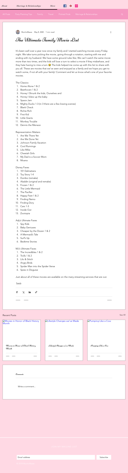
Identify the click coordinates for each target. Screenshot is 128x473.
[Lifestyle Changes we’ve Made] (64, 330)
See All (122, 315)
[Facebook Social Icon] (64, 5)
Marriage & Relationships (86, 14)
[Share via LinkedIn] (29, 292)
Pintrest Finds (64, 14)
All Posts (6, 14)
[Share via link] (36, 292)
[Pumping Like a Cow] (106, 330)
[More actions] (110, 32)
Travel (50, 14)
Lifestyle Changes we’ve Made (61, 345)
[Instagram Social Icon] (76, 5)
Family (40, 14)
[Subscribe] (104, 457)
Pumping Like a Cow (99, 345)
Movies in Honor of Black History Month (21, 347)
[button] (122, 14)
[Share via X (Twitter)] (23, 292)
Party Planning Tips (23, 14)
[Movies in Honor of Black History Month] (21, 330)
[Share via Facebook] (17, 292)
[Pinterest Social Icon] (70, 5)
